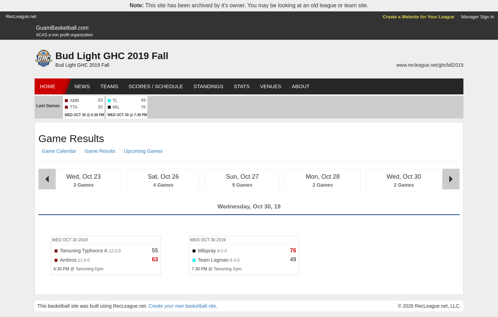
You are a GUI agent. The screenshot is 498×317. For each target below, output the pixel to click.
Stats (242, 86)
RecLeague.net (21, 16)
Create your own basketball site (182, 306)
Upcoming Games (143, 151)
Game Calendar (59, 151)
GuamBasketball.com (62, 28)
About (301, 86)
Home (47, 86)
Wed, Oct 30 (404, 176)
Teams (109, 86)
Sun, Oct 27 (242, 176)
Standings (208, 86)
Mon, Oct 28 (323, 176)
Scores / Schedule (156, 86)
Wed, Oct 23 (83, 176)
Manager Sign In (477, 16)
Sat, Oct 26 (163, 176)
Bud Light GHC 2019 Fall (111, 55)
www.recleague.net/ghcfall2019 (429, 65)
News (82, 86)
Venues (271, 86)
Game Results (100, 151)
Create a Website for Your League (418, 16)
